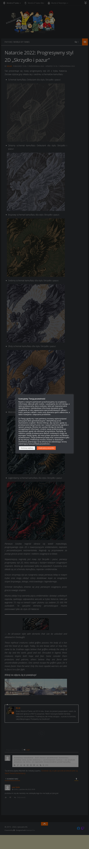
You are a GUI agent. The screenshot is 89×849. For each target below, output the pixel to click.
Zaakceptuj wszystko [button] (46, 448)
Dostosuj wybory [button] (27, 448)
